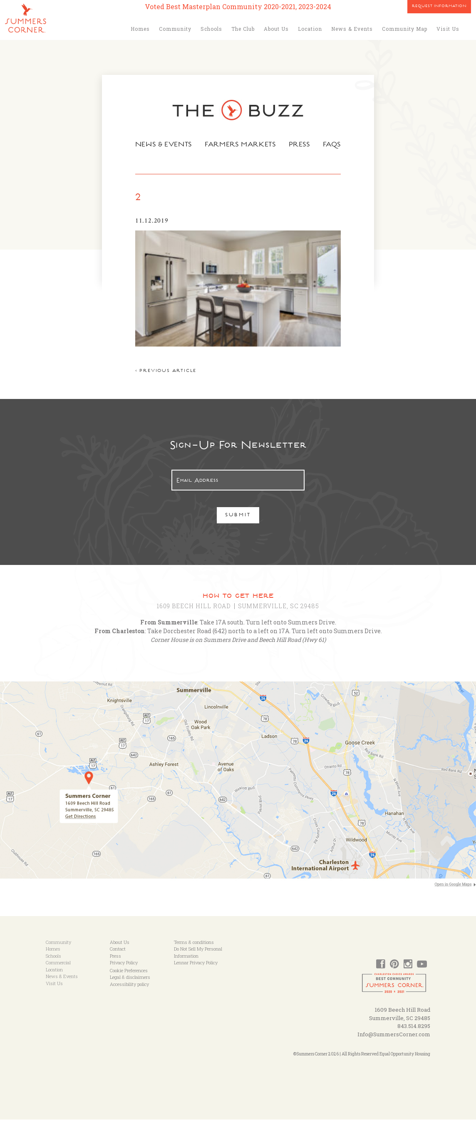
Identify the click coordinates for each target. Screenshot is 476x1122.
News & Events (352, 28)
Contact (118, 951)
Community (175, 28)
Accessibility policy (129, 986)
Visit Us (447, 28)
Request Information (439, 7)
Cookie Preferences (129, 972)
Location (310, 28)
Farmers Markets (241, 145)
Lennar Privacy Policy (196, 965)
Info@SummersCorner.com (393, 1036)
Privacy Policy (124, 965)
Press (301, 145)
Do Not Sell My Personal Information (198, 954)
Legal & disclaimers (130, 979)
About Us (276, 28)
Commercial (58, 965)
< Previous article (163, 373)
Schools (211, 28)
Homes (140, 28)
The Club (243, 28)
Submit (238, 518)
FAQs (334, 145)
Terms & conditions (194, 944)
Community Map (404, 28)
